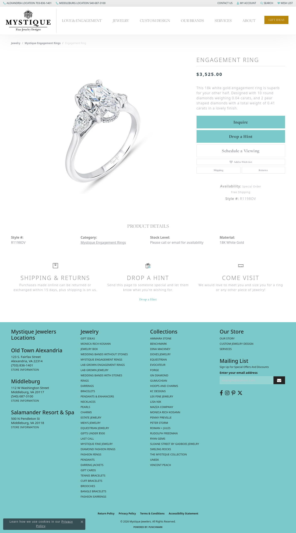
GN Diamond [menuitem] (159, 375)
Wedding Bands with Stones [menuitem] (101, 375)
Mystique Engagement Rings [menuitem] (101, 359)
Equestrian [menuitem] (158, 359)
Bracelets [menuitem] (88, 391)
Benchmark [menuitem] (158, 344)
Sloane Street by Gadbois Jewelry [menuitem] (174, 444)
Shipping (218, 170)
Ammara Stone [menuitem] (160, 338)
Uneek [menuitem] (154, 460)
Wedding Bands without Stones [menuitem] (104, 354)
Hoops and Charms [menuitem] (164, 386)
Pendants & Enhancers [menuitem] (97, 396)
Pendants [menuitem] (88, 460)
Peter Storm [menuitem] (159, 423)
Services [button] (223, 20)
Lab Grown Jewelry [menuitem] (94, 370)
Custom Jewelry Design (237, 344)
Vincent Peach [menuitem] (160, 465)
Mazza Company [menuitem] (161, 407)
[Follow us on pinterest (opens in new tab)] (233, 393)
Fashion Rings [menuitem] (91, 454)
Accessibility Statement (183, 513)
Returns (263, 170)
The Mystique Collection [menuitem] (168, 454)
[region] (102, 130)
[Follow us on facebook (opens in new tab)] (221, 393)
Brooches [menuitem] (88, 486)
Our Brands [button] (192, 20)
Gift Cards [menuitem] (88, 470)
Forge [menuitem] (154, 370)
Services (226, 349)
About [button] (249, 20)
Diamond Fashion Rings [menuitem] (98, 449)
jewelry (15, 43)
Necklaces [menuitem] (88, 402)
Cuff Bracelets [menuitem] (91, 481)
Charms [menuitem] (86, 412)
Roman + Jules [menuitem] (160, 428)
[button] (225, 3)
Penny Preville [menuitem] (161, 417)
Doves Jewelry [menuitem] (160, 354)
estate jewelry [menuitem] (91, 417)
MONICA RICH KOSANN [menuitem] (96, 344)
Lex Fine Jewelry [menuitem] (161, 396)
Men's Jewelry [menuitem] (91, 423)
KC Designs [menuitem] (158, 391)
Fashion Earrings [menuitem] (93, 496)
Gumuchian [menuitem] (158, 380)
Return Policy (106, 513)
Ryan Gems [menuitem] (157, 438)
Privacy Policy (127, 513)
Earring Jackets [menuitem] (92, 465)
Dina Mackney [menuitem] (160, 349)
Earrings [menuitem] (87, 386)
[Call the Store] (22, 365)
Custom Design (155, 20)
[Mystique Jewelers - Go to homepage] (30, 21)
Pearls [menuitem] (85, 407)
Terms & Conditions (152, 513)
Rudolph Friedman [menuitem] (164, 433)
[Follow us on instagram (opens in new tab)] (227, 393)
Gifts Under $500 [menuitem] (93, 433)
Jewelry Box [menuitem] (89, 349)
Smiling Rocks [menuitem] (160, 449)
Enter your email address (239, 372)
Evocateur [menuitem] (158, 365)
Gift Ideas (276, 20)
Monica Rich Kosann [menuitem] (165, 412)
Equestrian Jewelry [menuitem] (95, 428)
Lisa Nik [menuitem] (155, 402)
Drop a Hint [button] (241, 136)
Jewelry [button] (121, 20)
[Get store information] (25, 369)
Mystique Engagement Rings (43, 43)
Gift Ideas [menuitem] (88, 338)
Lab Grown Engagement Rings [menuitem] (103, 365)
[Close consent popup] (82, 522)
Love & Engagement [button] (82, 20)
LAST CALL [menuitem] (87, 438)
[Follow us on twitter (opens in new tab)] (239, 393)
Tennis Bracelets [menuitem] (93, 475)
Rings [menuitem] (85, 380)
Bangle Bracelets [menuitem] (93, 491)
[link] (27, 3)
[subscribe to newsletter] (279, 380)
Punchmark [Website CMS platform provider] (156, 527)
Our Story (227, 338)
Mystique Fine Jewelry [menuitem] (97, 444)
